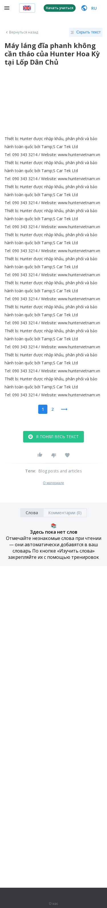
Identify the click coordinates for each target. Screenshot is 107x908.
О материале (53, 483)
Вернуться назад (21, 32)
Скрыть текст (86, 32)
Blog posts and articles (60, 471)
